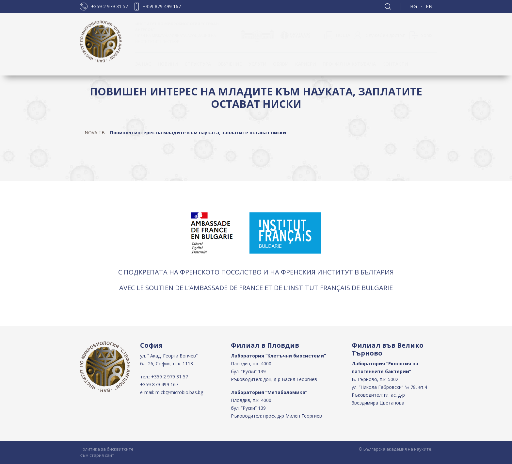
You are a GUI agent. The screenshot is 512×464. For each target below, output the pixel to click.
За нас (143, 64)
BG (413, 6)
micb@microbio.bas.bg (179, 392)
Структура (197, 64)
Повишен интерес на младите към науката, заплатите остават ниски (198, 132)
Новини (168, 64)
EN (429, 6)
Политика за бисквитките (107, 449)
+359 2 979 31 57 (109, 6)
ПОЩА (343, 35)
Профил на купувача (349, 64)
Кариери (305, 64)
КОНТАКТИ (395, 64)
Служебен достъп (386, 35)
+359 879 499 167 (162, 6)
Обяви (281, 64)
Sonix (426, 35)
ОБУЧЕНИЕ (229, 64)
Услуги (257, 64)
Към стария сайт (97, 455)
